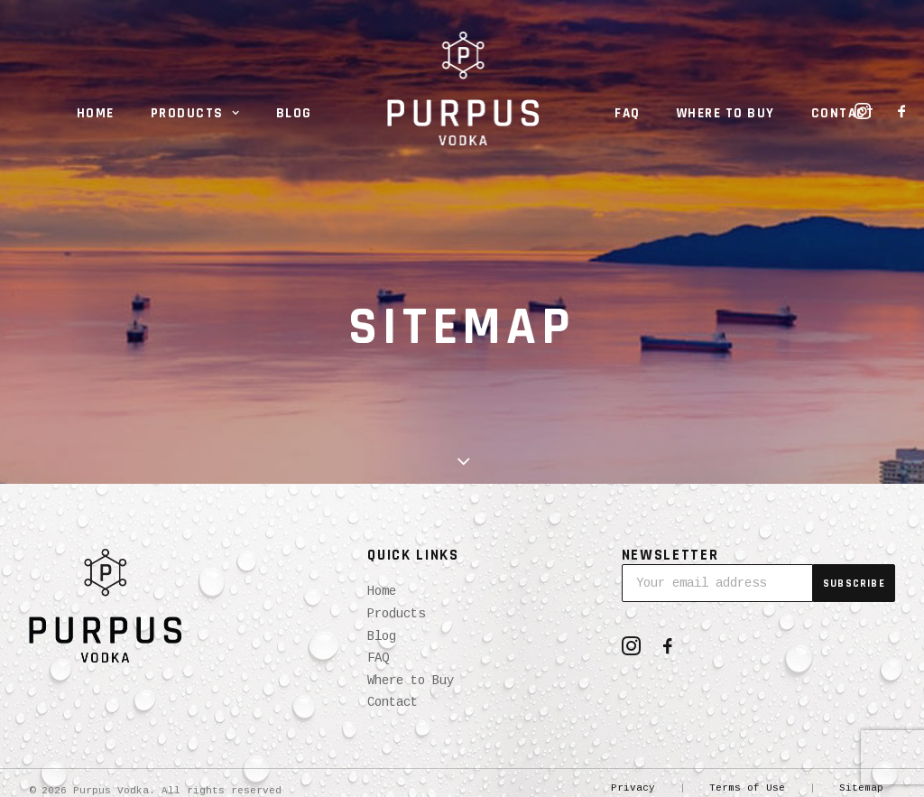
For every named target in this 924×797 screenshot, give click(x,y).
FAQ (627, 113)
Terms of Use (747, 788)
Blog (294, 113)
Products (195, 113)
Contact (843, 113)
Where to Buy (726, 113)
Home (96, 113)
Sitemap (861, 788)
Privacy (633, 788)
